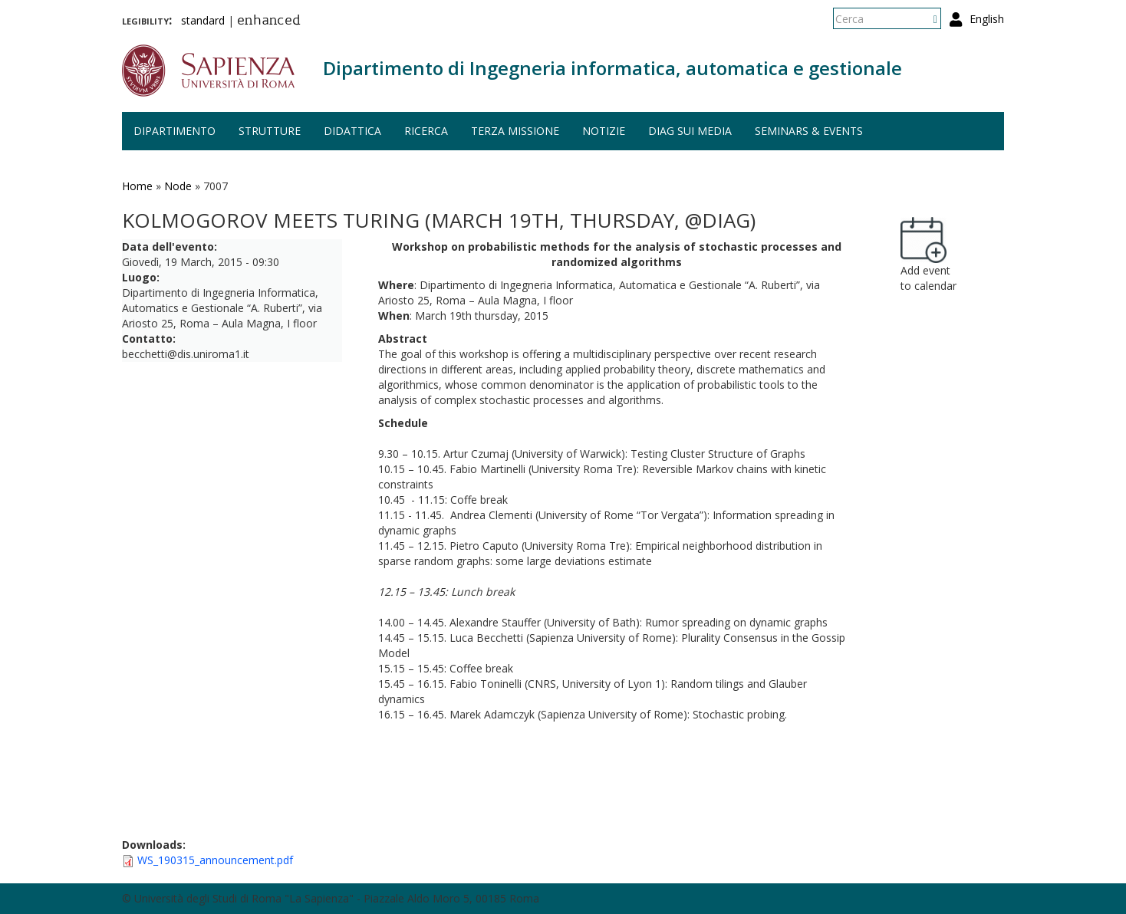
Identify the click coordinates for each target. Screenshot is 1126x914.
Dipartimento (174, 130)
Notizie (603, 130)
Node (178, 186)
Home (137, 186)
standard (203, 20)
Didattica (352, 130)
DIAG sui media (690, 130)
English (987, 19)
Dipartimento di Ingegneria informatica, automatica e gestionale (612, 68)
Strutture (270, 130)
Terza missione (515, 130)
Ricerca (426, 130)
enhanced (269, 21)
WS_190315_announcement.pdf (215, 860)
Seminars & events (809, 130)
